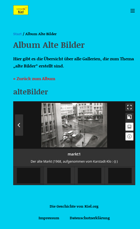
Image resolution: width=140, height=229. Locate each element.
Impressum (49, 218)
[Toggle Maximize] (129, 117)
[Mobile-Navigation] (132, 10)
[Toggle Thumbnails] (129, 126)
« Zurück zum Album (34, 78)
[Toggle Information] (129, 136)
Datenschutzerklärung (90, 218)
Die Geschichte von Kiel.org (74, 206)
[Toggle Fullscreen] (129, 107)
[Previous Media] (19, 125)
